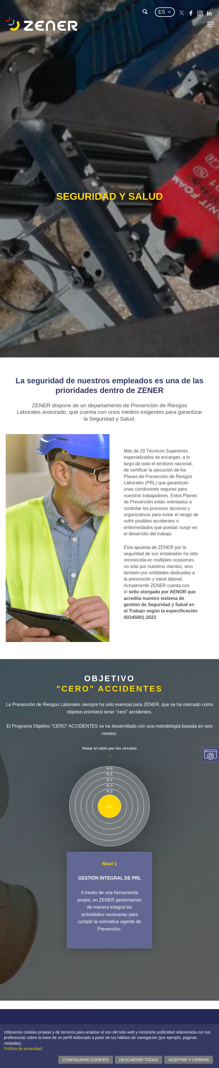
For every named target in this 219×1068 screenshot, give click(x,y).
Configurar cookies (85, 1059)
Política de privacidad (23, 1048)
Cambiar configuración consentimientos (210, 755)
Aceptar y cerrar (189, 1059)
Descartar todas (138, 1059)
